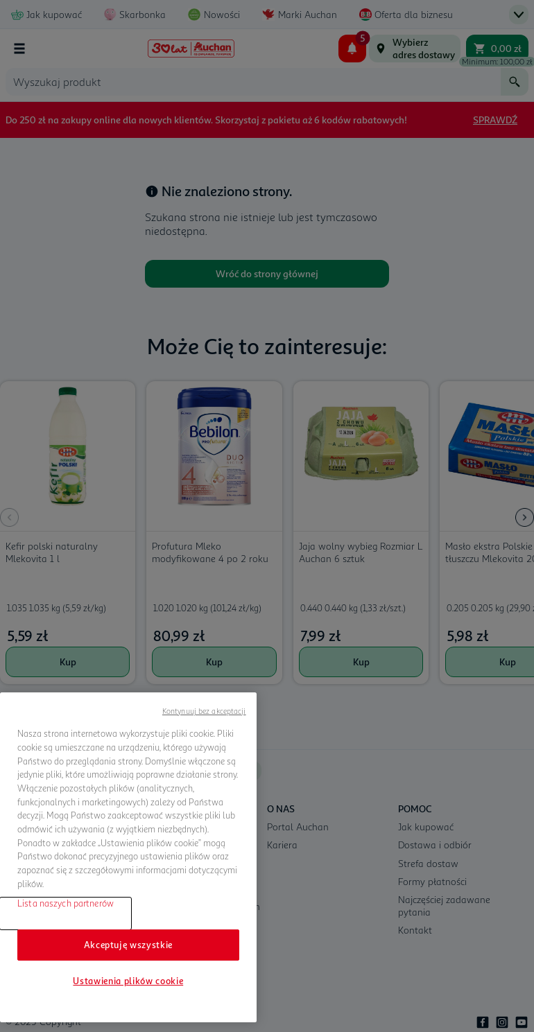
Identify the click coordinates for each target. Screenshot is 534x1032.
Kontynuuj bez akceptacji (204, 710)
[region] (128, 857)
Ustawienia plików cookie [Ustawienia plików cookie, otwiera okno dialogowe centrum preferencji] (128, 980)
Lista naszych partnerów (65, 903)
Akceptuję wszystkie (128, 944)
